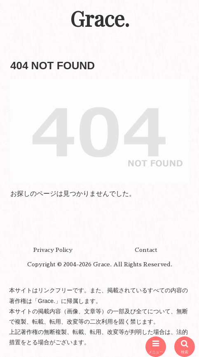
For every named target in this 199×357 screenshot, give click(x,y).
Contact (146, 250)
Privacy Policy (53, 250)
